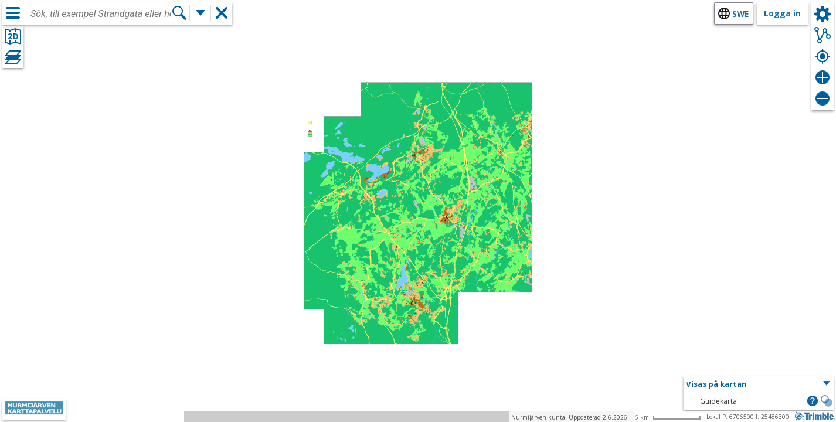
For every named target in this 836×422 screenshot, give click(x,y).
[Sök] (179, 13)
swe (740, 13)
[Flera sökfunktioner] (200, 13)
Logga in (782, 13)
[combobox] (100, 14)
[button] (759, 384)
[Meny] (13, 13)
